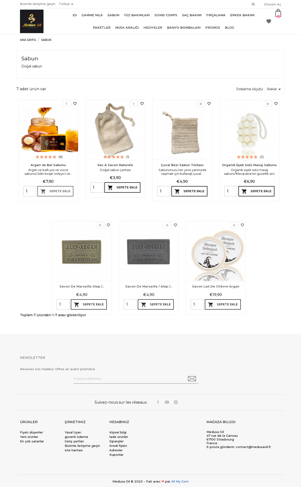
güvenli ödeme (76, 437)
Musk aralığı (127, 27)
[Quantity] (29, 191)
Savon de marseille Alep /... (81, 343)
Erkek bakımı (242, 15)
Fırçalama (216, 15)
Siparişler (116, 441)
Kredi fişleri (118, 446)
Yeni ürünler (29, 437)
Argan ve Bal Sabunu (48, 165)
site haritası (74, 450)
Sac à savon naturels (115, 165)
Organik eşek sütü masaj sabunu (249, 165)
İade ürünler (118, 437)
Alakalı (274, 89)
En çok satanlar (32, 441)
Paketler (102, 27)
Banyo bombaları (184, 27)
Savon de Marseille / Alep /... (148, 343)
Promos (212, 27)
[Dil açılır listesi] (67, 4)
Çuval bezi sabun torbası (182, 165)
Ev (75, 15)
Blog (229, 27)
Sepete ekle (55, 191)
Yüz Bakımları (137, 15)
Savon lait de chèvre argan (215, 343)
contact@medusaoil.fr (253, 447)
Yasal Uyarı (73, 432)
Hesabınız (119, 422)
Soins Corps (165, 15)
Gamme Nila (92, 15)
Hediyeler (152, 27)
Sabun (113, 15)
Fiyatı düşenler (31, 432)
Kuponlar (116, 454)
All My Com (180, 481)
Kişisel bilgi (118, 432)
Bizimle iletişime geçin (37, 4)
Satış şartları (74, 441)
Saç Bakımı (192, 15)
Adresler (116, 450)
